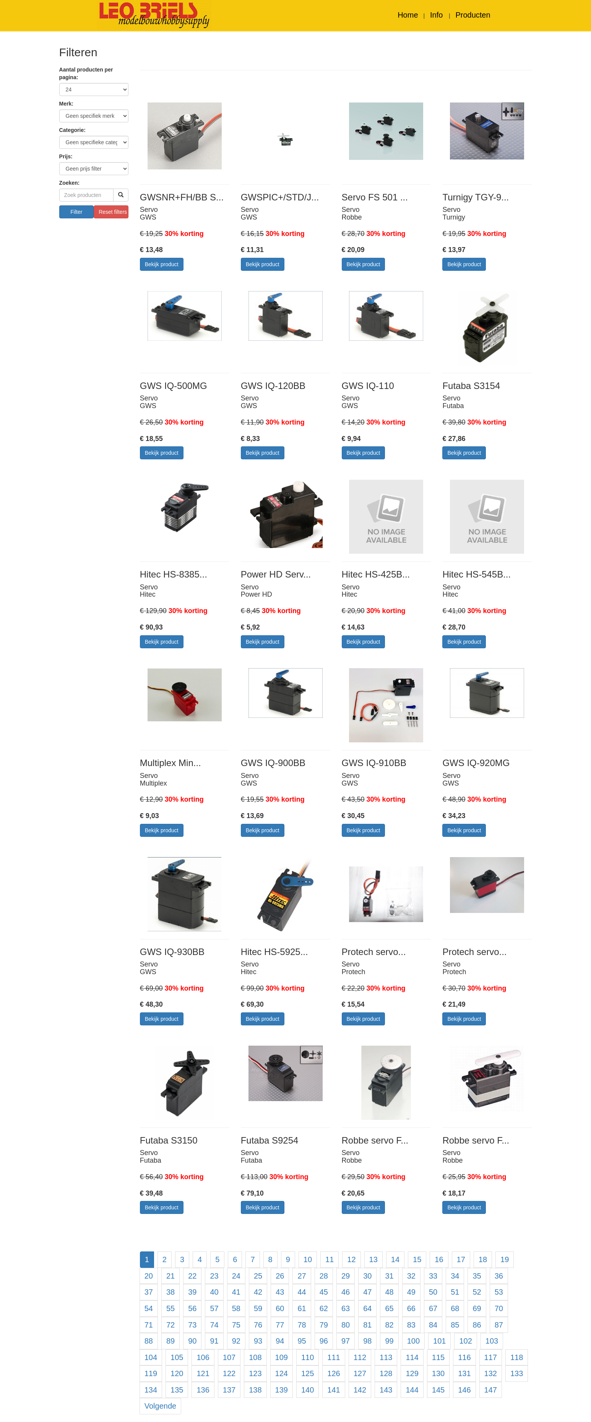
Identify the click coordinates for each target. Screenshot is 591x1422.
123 (255, 1373)
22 (192, 1276)
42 (258, 1292)
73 (192, 1325)
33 (433, 1276)
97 (345, 1341)
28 (324, 1276)
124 (281, 1373)
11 (329, 1259)
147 (490, 1390)
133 (516, 1373)
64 (367, 1308)
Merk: (66, 104)
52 (476, 1292)
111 (333, 1357)
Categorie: (72, 130)
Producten (472, 15)
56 (192, 1308)
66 (411, 1308)
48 (389, 1292)
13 (373, 1259)
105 (176, 1357)
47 (367, 1292)
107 (229, 1357)
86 (476, 1325)
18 (483, 1259)
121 (202, 1373)
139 (281, 1390)
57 (214, 1308)
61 (301, 1308)
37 (149, 1292)
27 (301, 1276)
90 (192, 1341)
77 (280, 1325)
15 (417, 1259)
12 (351, 1259)
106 (202, 1357)
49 (411, 1292)
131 (464, 1373)
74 (214, 1325)
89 (170, 1341)
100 (413, 1341)
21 (170, 1276)
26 (280, 1276)
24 (236, 1276)
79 (324, 1325)
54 (149, 1308)
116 (464, 1357)
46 (345, 1292)
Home (408, 15)
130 (438, 1373)
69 (476, 1308)
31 (389, 1276)
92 (236, 1341)
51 (455, 1292)
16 (439, 1259)
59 (258, 1308)
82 (389, 1325)
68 (455, 1308)
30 (367, 1276)
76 (258, 1325)
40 (214, 1292)
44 (301, 1292)
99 (389, 1341)
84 (433, 1325)
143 (386, 1390)
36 (499, 1276)
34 (455, 1276)
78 (301, 1325)
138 (255, 1390)
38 (170, 1292)
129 (412, 1373)
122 (229, 1373)
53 (499, 1292)
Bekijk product (162, 264)
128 (386, 1373)
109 (281, 1357)
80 (345, 1325)
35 (476, 1276)
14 (395, 1259)
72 (170, 1325)
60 (280, 1308)
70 (499, 1308)
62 (324, 1308)
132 (490, 1373)
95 (301, 1341)
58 (236, 1308)
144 (412, 1390)
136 (202, 1390)
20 (149, 1276)
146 (464, 1390)
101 (439, 1341)
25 (258, 1276)
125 (307, 1373)
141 (333, 1390)
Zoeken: (69, 183)
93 (258, 1341)
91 (214, 1341)
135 (176, 1390)
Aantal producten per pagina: (86, 73)
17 (461, 1259)
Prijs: (66, 156)
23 (214, 1276)
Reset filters (113, 212)
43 (280, 1292)
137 (229, 1390)
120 (176, 1373)
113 (386, 1357)
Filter (76, 212)
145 (438, 1390)
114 (412, 1357)
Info (437, 15)
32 (411, 1276)
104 (151, 1357)
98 (367, 1341)
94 (280, 1341)
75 (236, 1325)
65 (389, 1308)
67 (433, 1308)
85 (455, 1325)
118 (516, 1357)
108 (255, 1357)
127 (360, 1373)
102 (465, 1341)
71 (149, 1325)
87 (499, 1325)
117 (490, 1357)
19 (504, 1259)
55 (170, 1308)
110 (307, 1357)
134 (151, 1390)
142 (360, 1390)
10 (308, 1259)
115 (438, 1357)
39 (192, 1292)
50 (433, 1292)
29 (345, 1276)
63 (345, 1308)
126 (333, 1373)
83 (411, 1325)
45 (324, 1292)
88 (149, 1341)
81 (367, 1325)
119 (151, 1373)
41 (236, 1292)
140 (307, 1390)
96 (324, 1341)
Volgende (160, 1406)
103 (491, 1341)
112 (360, 1357)
